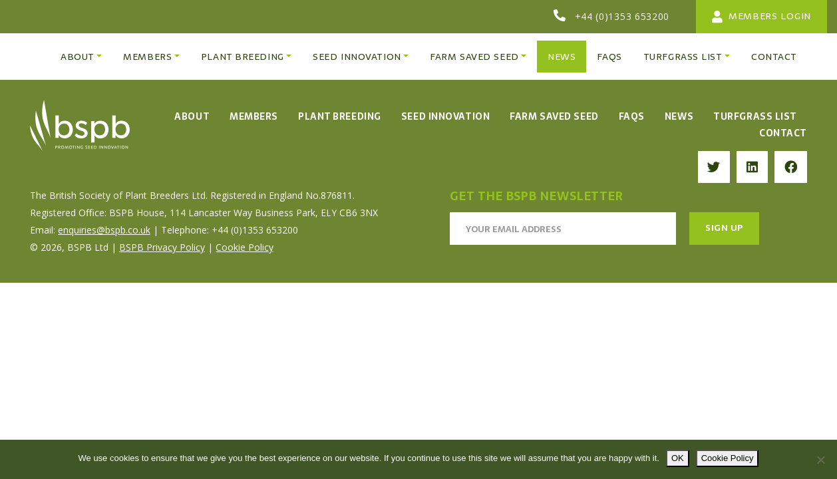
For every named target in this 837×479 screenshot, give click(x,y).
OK (677, 458)
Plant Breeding (339, 116)
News (679, 116)
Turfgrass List (755, 116)
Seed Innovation (445, 116)
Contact (783, 133)
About (192, 116)
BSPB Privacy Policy (162, 247)
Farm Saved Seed (554, 116)
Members (254, 116)
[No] (820, 459)
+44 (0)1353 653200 (622, 16)
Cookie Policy (244, 247)
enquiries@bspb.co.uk (104, 230)
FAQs (632, 116)
